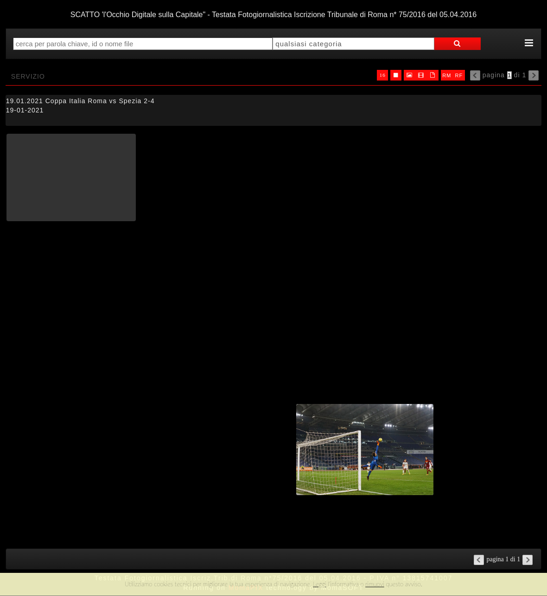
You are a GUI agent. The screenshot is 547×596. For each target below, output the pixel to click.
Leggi (319, 584)
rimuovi (374, 584)
